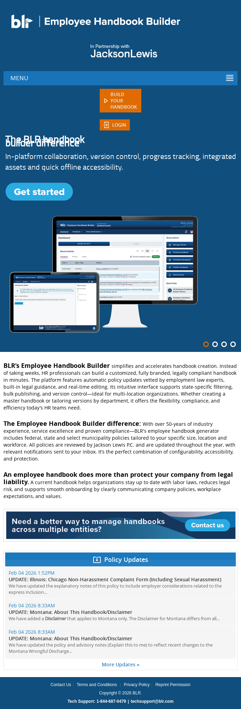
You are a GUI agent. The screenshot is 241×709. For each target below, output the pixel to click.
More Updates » (121, 664)
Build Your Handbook (123, 100)
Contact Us (61, 684)
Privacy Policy (137, 684)
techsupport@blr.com (152, 701)
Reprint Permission (172, 684)
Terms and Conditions (97, 684)
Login (119, 125)
